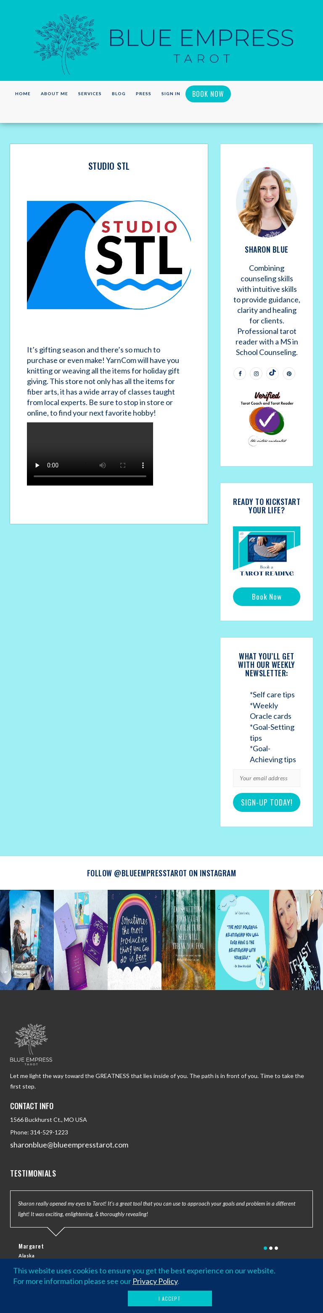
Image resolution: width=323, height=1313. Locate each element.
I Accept (170, 1298)
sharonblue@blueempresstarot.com (69, 1144)
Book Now (208, 94)
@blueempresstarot (150, 872)
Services (90, 93)
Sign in (171, 93)
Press (143, 93)
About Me (54, 93)
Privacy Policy (154, 1281)
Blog (119, 93)
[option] (27, 940)
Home (23, 93)
